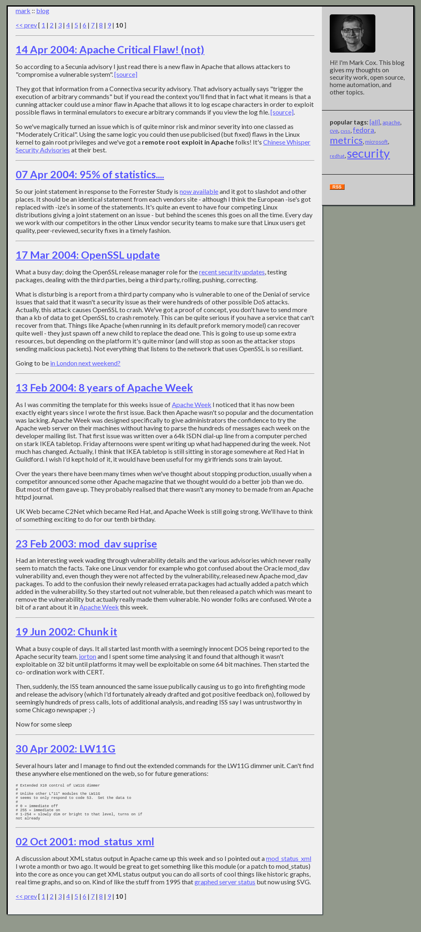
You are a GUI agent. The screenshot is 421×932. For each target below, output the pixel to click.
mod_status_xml (288, 869)
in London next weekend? (85, 363)
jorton (87, 656)
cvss (345, 130)
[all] (375, 122)
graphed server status (224, 893)
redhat (337, 156)
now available (199, 191)
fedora (363, 130)
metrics (346, 140)
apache (391, 122)
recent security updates (232, 272)
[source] (125, 74)
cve (334, 130)
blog (42, 10)
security (368, 153)
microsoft (376, 141)
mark (23, 10)
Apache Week (191, 404)
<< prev (26, 25)
